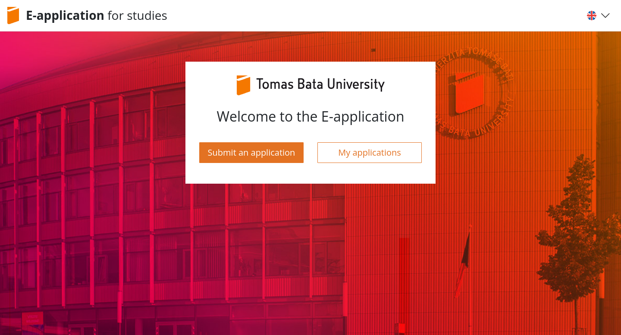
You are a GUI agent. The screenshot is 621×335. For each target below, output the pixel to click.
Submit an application (251, 152)
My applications (369, 152)
